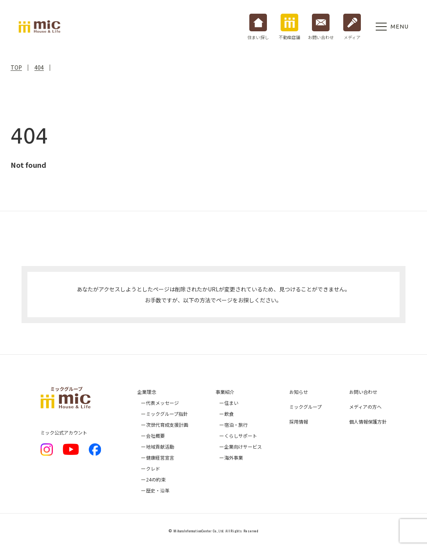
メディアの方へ (365, 406)
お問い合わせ (363, 391)
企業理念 (146, 391)
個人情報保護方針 (368, 421)
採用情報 (298, 421)
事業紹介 (225, 391)
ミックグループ (305, 406)
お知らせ (298, 391)
